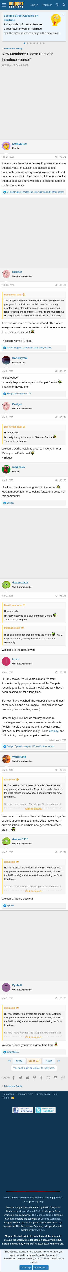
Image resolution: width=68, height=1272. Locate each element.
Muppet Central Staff (29, 1211)
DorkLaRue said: (13, 294)
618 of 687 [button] (34, 1061)
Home (6, 1097)
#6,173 (63, 371)
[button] (4, 5)
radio (25, 1201)
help (41, 1201)
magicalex (18, 466)
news (15, 1197)
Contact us (8, 1094)
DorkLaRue (19, 143)
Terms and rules (24, 1094)
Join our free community (26, 28)
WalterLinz (19, 756)
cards (33, 1201)
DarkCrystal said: (13, 426)
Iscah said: (9, 779)
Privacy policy (43, 1094)
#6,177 (63, 672)
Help (55, 1094)
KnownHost (38, 1230)
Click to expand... (34, 808)
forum (48, 1197)
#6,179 (63, 852)
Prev (19, 1061)
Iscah (15, 659)
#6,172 (63, 285)
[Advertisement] (34, 103)
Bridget (17, 271)
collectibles (26, 1197)
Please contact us (47, 33)
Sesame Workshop (50, 1218)
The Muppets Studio (42, 1215)
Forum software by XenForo (33, 1243)
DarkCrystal (19, 357)
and (19, 393)
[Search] (63, 4)
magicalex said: (12, 628)
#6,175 (63, 480)
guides (57, 1197)
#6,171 (63, 157)
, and (29, 347)
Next (49, 1061)
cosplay (53, 730)
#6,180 (63, 998)
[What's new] (57, 4)
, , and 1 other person (35, 192)
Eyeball (17, 985)
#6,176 (63, 596)
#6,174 (63, 417)
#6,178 (63, 770)
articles (39, 1197)
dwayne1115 (20, 582)
